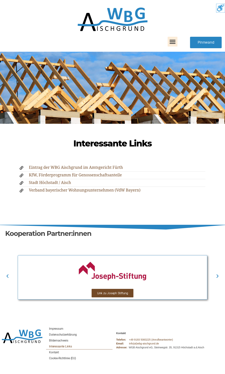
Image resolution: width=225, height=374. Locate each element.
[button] (172, 42)
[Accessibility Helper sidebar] (220, 8)
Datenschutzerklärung (63, 334)
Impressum (56, 328)
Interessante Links (60, 346)
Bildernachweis (58, 340)
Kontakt (54, 352)
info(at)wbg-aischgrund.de (144, 343)
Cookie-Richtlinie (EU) (62, 358)
